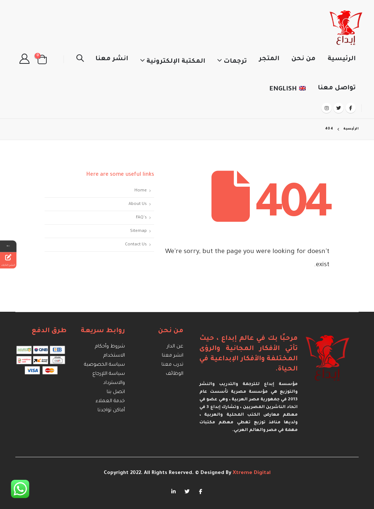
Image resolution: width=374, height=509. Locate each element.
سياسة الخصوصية (104, 365)
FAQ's (141, 217)
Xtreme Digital (251, 473)
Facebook (200, 491)
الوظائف (174, 374)
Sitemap (138, 231)
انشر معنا (111, 59)
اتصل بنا (116, 392)
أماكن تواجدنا (111, 410)
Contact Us (136, 244)
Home (140, 191)
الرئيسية (342, 59)
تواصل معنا (337, 88)
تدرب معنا (172, 365)
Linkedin (173, 491)
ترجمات (235, 61)
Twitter (187, 491)
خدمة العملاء (110, 401)
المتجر (269, 59)
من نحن (303, 59)
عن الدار (175, 347)
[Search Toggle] (80, 59)
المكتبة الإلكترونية (175, 61)
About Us (138, 204)
